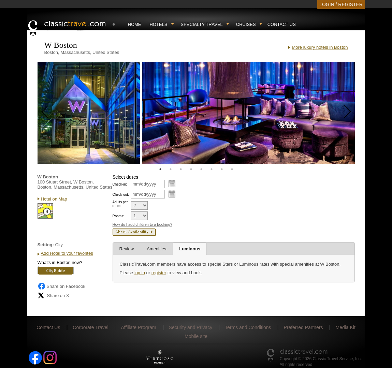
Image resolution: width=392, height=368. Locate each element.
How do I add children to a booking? (143, 224)
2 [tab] (170, 169)
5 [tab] (201, 169)
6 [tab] (211, 169)
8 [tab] (232, 169)
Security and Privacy (191, 327)
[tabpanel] (89, 113)
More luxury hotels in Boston (320, 47)
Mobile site (196, 336)
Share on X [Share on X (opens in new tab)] (53, 295)
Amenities (156, 248)
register (158, 272)
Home (134, 24)
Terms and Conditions (248, 327)
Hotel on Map (54, 199)
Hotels (159, 24)
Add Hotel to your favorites (67, 253)
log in (139, 272)
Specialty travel (202, 24)
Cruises (246, 24)
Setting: (46, 244)
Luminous (189, 248)
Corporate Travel (90, 327)
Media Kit (345, 327)
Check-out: (121, 194)
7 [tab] (221, 169)
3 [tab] (180, 169)
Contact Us (281, 24)
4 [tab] (191, 169)
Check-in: (120, 184)
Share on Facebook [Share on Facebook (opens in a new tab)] (61, 286)
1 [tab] (160, 169)
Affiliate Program (138, 327)
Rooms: (118, 216)
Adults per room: (120, 204)
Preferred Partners (303, 327)
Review (126, 248)
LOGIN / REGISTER (341, 4)
